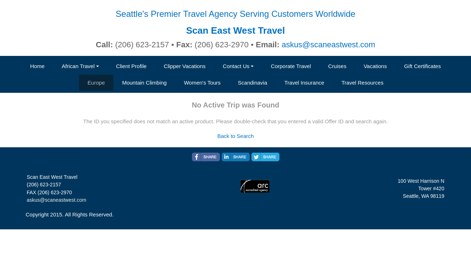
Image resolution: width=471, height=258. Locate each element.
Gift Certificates (422, 66)
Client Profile (131, 66)
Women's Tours (202, 83)
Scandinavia (252, 83)
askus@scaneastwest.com (328, 44)
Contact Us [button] (236, 66)
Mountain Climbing (144, 83)
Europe (96, 83)
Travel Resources (362, 83)
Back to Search (235, 136)
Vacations (375, 66)
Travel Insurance (304, 83)
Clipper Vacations (185, 66)
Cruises (337, 66)
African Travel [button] (78, 66)
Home (37, 66)
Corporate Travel (291, 66)
